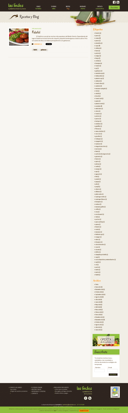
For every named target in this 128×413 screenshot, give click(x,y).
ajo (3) (97, 68)
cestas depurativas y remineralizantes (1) (106, 259)
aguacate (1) (99, 174)
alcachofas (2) (99, 43)
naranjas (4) (98, 169)
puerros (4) (98, 118)
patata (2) (98, 53)
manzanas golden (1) (101, 207)
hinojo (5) (98, 58)
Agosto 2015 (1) (100, 324)
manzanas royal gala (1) (101, 88)
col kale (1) (98, 61)
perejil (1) (98, 186)
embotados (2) (99, 108)
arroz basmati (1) (100, 214)
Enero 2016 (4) (99, 314)
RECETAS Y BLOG (36, 389)
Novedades (83, 8)
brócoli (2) (98, 96)
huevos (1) (98, 159)
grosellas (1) (99, 136)
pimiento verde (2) (100, 103)
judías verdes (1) (99, 194)
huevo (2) (98, 51)
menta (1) (98, 272)
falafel (35, 50)
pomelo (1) (98, 179)
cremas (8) (98, 38)
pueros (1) (98, 40)
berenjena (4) (99, 63)
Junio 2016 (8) (99, 302)
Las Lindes (17, 6)
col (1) (97, 264)
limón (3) (98, 151)
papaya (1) (98, 181)
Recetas (68, 8)
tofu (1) (97, 91)
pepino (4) (98, 101)
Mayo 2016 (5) (99, 304)
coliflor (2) (98, 209)
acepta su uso (84, 411)
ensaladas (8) (99, 106)
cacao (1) (98, 247)
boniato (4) (98, 33)
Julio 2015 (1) (99, 327)
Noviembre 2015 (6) (100, 319)
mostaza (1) (99, 149)
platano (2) (98, 164)
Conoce (38, 8)
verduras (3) (98, 204)
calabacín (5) (99, 81)
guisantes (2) (99, 156)
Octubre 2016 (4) (100, 292)
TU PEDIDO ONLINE (36, 387)
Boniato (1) (98, 227)
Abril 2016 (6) (99, 307)
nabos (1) (98, 239)
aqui (55, 411)
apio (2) (97, 171)
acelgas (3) (98, 56)
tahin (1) (98, 217)
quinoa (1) (98, 224)
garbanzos (43, 50)
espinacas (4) (99, 144)
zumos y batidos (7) (100, 131)
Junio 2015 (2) (99, 330)
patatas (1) (98, 116)
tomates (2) (99, 113)
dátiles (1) (98, 252)
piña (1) (97, 184)
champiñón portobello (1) (102, 254)
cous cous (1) (99, 134)
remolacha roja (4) (100, 73)
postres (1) (98, 219)
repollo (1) (98, 262)
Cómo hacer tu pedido (60, 389)
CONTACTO (34, 393)
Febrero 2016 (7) (99, 312)
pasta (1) (98, 267)
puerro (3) (98, 35)
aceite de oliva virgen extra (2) (103, 154)
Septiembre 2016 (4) (100, 294)
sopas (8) (98, 46)
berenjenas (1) (99, 201)
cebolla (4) (98, 93)
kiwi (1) (97, 176)
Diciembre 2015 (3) (100, 317)
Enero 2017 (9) (99, 287)
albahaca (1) (98, 191)
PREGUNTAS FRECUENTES (61, 387)
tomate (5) (98, 66)
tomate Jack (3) (99, 98)
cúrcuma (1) (98, 249)
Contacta (100, 8)
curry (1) (97, 212)
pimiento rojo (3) (100, 78)
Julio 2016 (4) (99, 299)
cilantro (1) (98, 189)
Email (110, 367)
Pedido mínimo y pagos (61, 393)
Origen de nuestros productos (18, 391)
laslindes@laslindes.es (69, 405)
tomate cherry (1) (100, 83)
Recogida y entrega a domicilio (63, 391)
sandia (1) (98, 166)
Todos (97, 284)
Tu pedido (53, 8)
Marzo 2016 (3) (99, 309)
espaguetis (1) (99, 141)
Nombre (97, 367)
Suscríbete (114, 7)
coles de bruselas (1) (101, 244)
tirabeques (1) (99, 139)
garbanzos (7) (99, 71)
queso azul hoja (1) (100, 222)
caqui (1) (98, 257)
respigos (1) (99, 237)
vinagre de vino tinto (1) (101, 146)
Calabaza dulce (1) (100, 76)
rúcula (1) (98, 229)
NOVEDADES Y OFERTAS (38, 391)
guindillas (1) (99, 126)
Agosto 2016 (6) (100, 297)
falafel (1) (98, 275)
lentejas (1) (98, 121)
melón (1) (98, 269)
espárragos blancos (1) (101, 199)
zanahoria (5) (99, 86)
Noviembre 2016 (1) (100, 289)
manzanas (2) (99, 232)
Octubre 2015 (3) (100, 322)
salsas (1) (98, 111)
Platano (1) (98, 129)
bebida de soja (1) (100, 234)
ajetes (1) (98, 161)
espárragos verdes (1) (101, 196)
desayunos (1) (99, 242)
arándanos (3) (99, 124)
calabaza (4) (98, 48)
